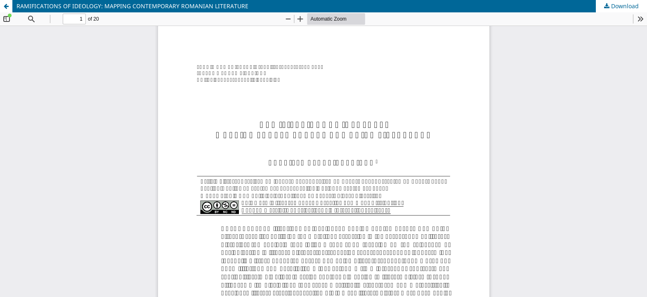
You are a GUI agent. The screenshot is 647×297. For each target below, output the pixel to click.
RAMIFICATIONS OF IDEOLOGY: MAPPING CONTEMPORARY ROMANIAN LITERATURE (132, 6)
